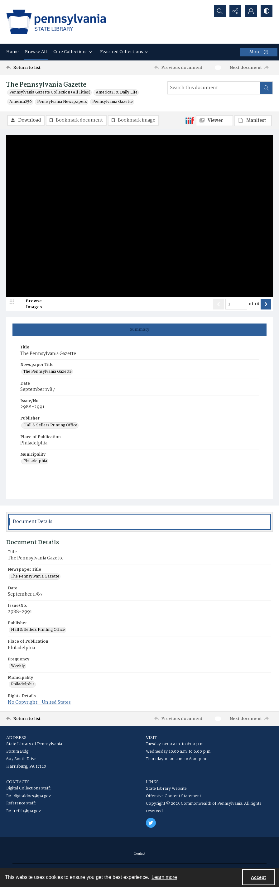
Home (12, 51)
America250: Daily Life (116, 92)
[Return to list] (42, 67)
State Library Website (166, 788)
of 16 (254, 304)
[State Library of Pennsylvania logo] (56, 21)
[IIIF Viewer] (214, 120)
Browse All (36, 51)
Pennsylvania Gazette (112, 102)
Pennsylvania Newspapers (62, 102)
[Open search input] (220, 11)
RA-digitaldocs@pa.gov (28, 796)
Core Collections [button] (73, 51)
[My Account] (251, 11)
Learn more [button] (164, 877)
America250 (20, 102)
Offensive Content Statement (173, 796)
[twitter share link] (151, 823)
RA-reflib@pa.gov (23, 811)
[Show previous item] (218, 304)
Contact (139, 853)
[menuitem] (139, 853)
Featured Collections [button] (124, 51)
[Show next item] (266, 304)
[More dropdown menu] (258, 52)
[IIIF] (190, 120)
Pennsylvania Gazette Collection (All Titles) (49, 92)
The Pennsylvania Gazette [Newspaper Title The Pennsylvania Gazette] (47, 372)
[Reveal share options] (235, 11)
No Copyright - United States (39, 702)
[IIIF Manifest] (253, 120)
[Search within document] (266, 88)
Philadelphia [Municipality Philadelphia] (35, 461)
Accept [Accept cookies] (258, 877)
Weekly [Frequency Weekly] (18, 666)
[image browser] (29, 304)
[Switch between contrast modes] (266, 11)
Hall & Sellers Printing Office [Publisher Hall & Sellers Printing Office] (50, 425)
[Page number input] (236, 304)
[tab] (139, 330)
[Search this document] (214, 88)
